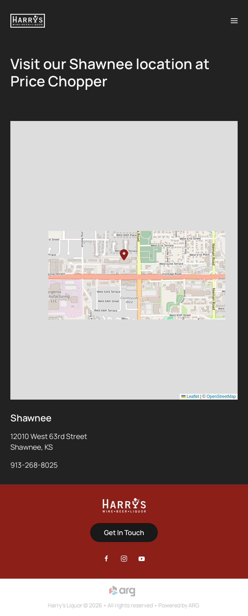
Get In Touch (124, 532)
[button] (234, 21)
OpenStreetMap (221, 396)
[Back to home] (27, 21)
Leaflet (190, 396)
